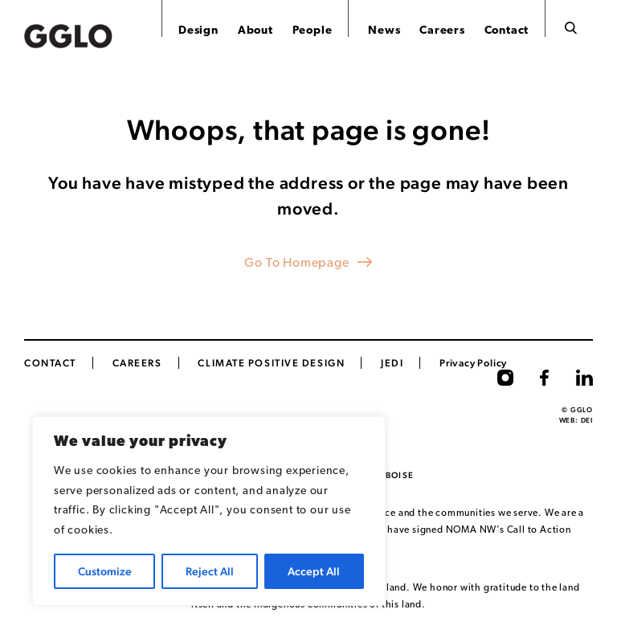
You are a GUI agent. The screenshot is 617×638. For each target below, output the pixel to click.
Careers (442, 31)
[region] (209, 511)
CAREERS (137, 363)
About (255, 31)
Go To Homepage (296, 263)
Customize (105, 571)
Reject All (210, 571)
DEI (587, 420)
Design (198, 31)
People (312, 31)
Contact (506, 31)
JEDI (392, 363)
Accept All (314, 571)
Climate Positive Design (271, 363)
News (384, 31)
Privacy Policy (473, 363)
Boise (400, 475)
